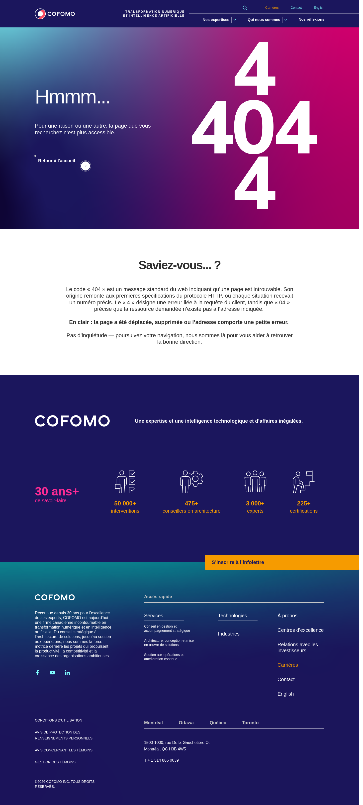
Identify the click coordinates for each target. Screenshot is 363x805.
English (319, 7)
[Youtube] (52, 672)
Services (153, 615)
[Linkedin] (67, 672)
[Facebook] (37, 672)
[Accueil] (55, 13)
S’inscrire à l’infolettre (238, 562)
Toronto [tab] (250, 722)
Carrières (271, 7)
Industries (229, 634)
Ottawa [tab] (186, 722)
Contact (296, 7)
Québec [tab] (218, 722)
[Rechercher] (244, 8)
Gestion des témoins (55, 762)
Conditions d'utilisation (58, 720)
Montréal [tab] (153, 722)
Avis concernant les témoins (63, 750)
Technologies (232, 615)
